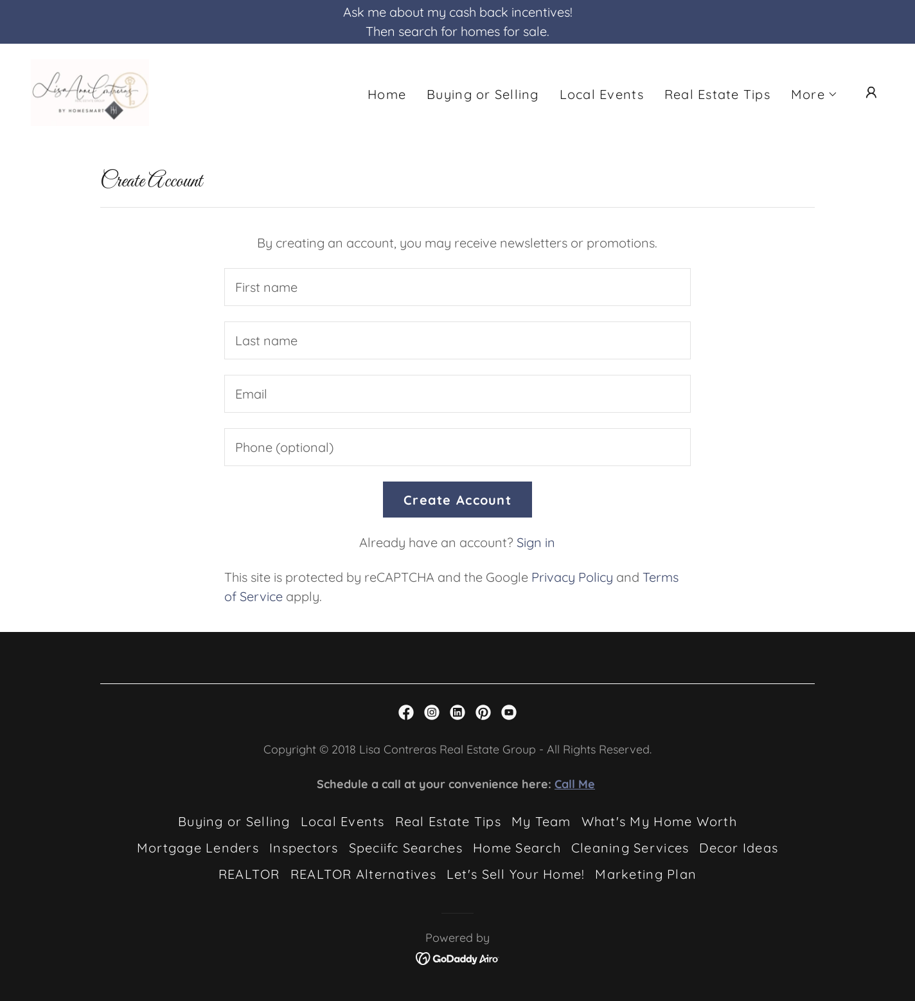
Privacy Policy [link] (572, 577)
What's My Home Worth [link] (659, 821)
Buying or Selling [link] (482, 94)
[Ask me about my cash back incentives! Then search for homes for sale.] (457, 22)
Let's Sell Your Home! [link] (516, 874)
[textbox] (457, 287)
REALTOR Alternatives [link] (363, 874)
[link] (90, 91)
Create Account (457, 500)
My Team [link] (541, 821)
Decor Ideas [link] (738, 848)
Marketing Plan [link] (646, 874)
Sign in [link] (536, 542)
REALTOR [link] (249, 874)
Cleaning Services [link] (630, 848)
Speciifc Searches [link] (406, 848)
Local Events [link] (602, 94)
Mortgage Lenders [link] (198, 848)
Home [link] (387, 94)
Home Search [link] (517, 848)
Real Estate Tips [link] (717, 94)
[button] (814, 94)
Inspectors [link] (304, 848)
